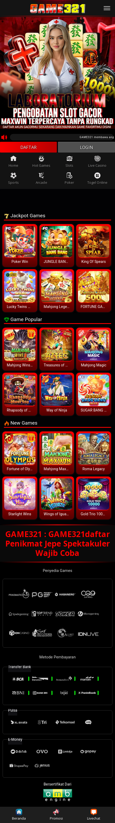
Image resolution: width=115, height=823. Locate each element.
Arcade (41, 180)
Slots (69, 162)
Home (13, 162)
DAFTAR (29, 148)
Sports (13, 180)
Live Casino (97, 162)
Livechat (93, 815)
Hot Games (41, 162)
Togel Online (97, 180)
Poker (69, 180)
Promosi (56, 815)
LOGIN (86, 148)
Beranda (19, 815)
